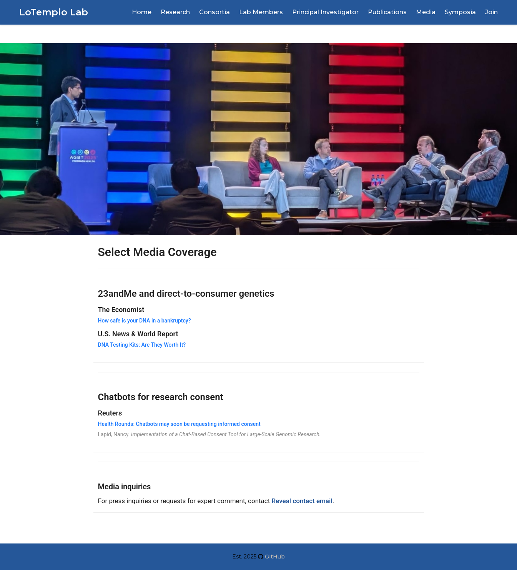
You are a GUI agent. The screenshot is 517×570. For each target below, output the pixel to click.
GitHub (274, 556)
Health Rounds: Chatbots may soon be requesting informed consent (179, 424)
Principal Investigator (325, 12)
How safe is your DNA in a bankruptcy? (144, 320)
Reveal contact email (302, 501)
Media (426, 12)
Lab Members (261, 12)
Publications (387, 12)
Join (491, 12)
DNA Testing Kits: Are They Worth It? (142, 345)
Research (175, 12)
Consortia (214, 12)
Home (141, 12)
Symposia (460, 12)
